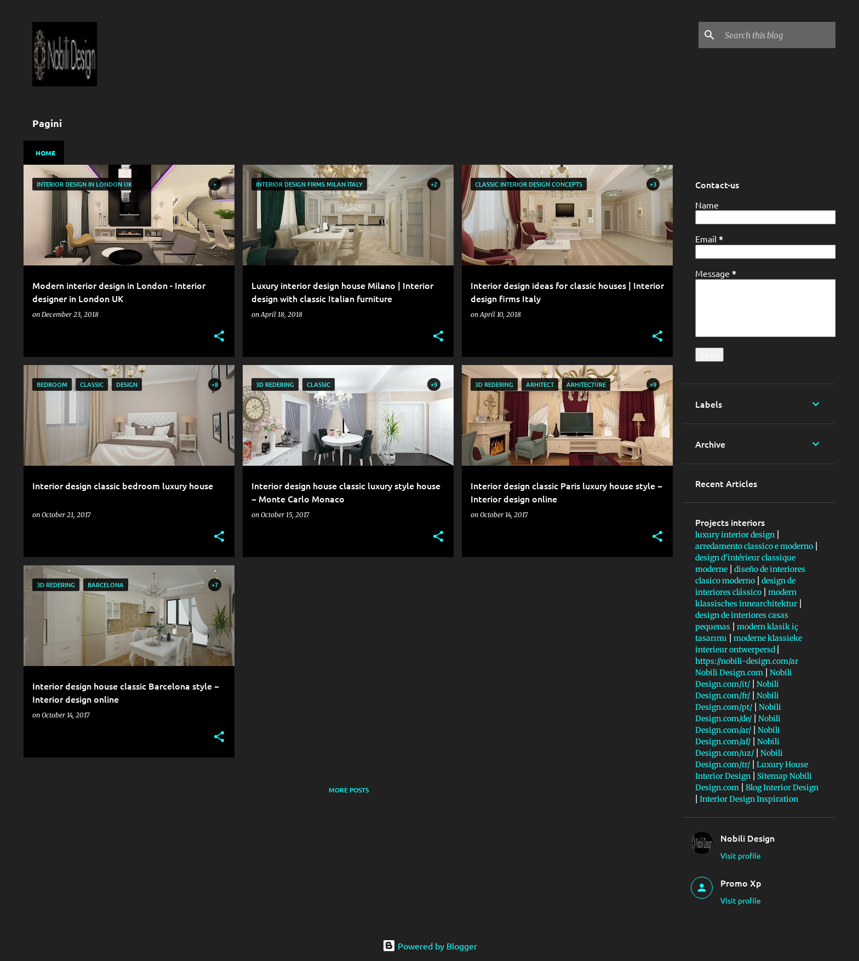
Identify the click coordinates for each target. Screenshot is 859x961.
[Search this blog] (777, 35)
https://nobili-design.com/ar (746, 661)
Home (45, 152)
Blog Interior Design (782, 787)
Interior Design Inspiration (749, 799)
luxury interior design (735, 535)
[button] (219, 336)
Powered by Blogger (429, 945)
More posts (349, 790)
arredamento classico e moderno (754, 546)
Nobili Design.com (729, 673)
